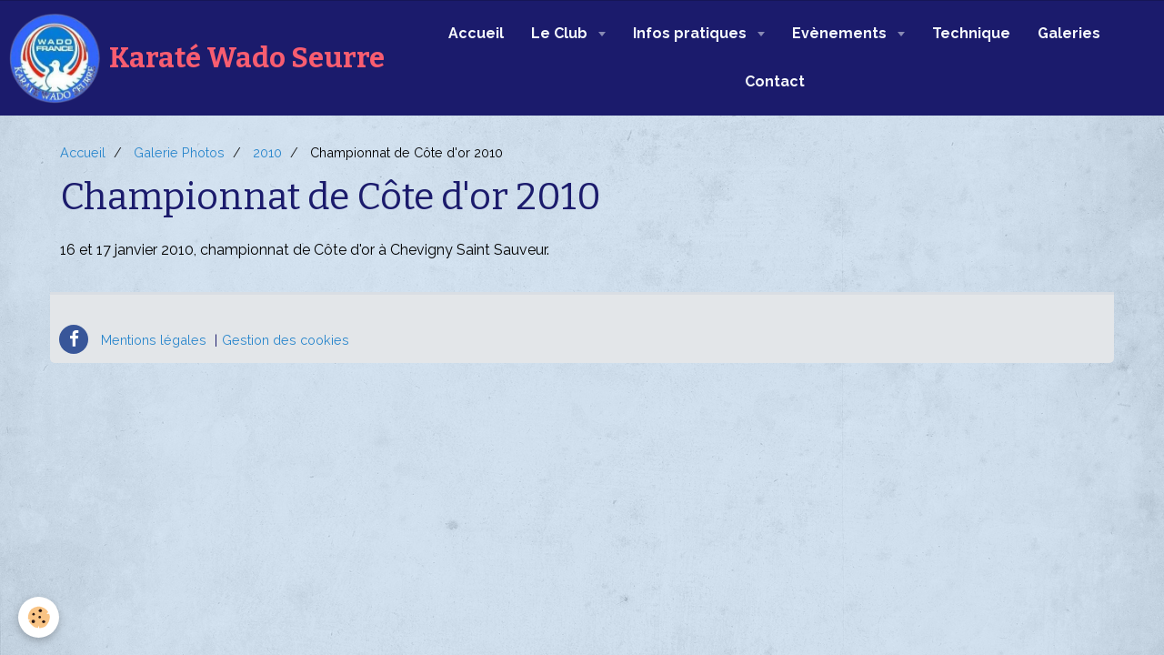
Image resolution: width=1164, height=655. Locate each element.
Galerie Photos (179, 152)
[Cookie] (38, 617)
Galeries (1069, 33)
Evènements (841, 33)
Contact (775, 81)
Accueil (476, 33)
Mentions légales (153, 340)
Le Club (561, 33)
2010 (267, 152)
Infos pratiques (691, 33)
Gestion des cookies (285, 340)
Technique (971, 33)
